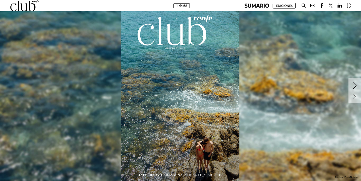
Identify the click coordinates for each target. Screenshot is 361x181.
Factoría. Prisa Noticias (346, 177)
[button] (257, 5)
